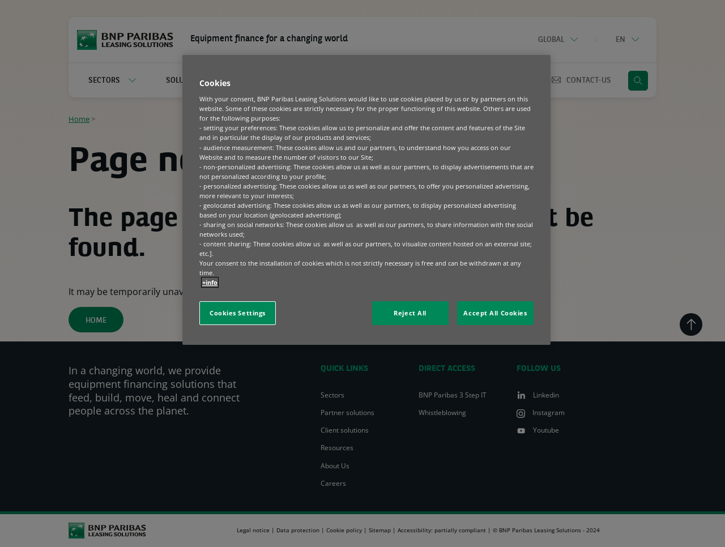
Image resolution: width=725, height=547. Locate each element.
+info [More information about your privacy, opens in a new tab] (210, 282)
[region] (366, 200)
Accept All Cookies (495, 313)
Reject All (410, 313)
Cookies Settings (238, 313)
